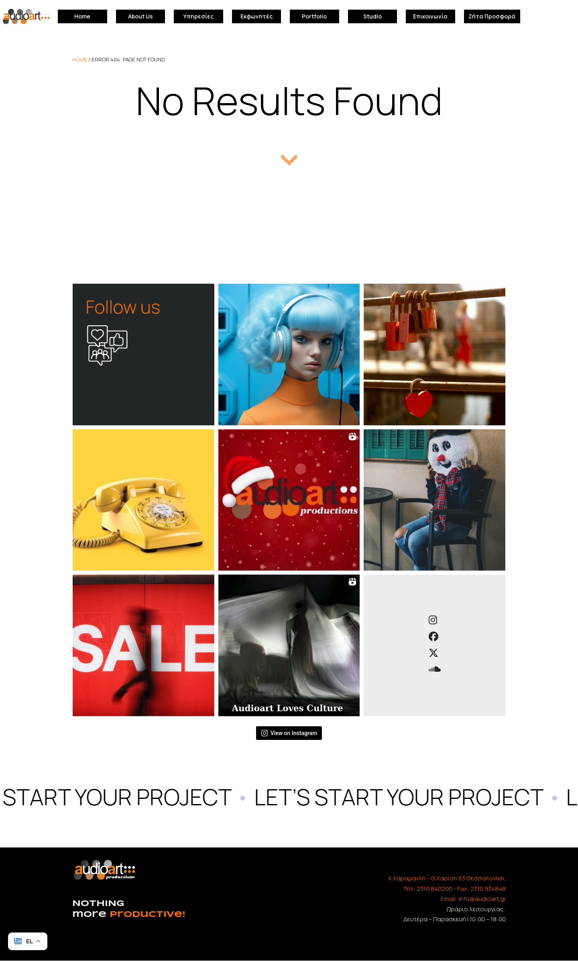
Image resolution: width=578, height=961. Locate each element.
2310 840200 (434, 888)
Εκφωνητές (256, 16)
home (79, 59)
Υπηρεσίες (198, 16)
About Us (140, 16)
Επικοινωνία (430, 16)
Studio (372, 16)
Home (82, 16)
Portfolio (314, 16)
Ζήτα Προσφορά (491, 16)
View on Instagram (289, 733)
